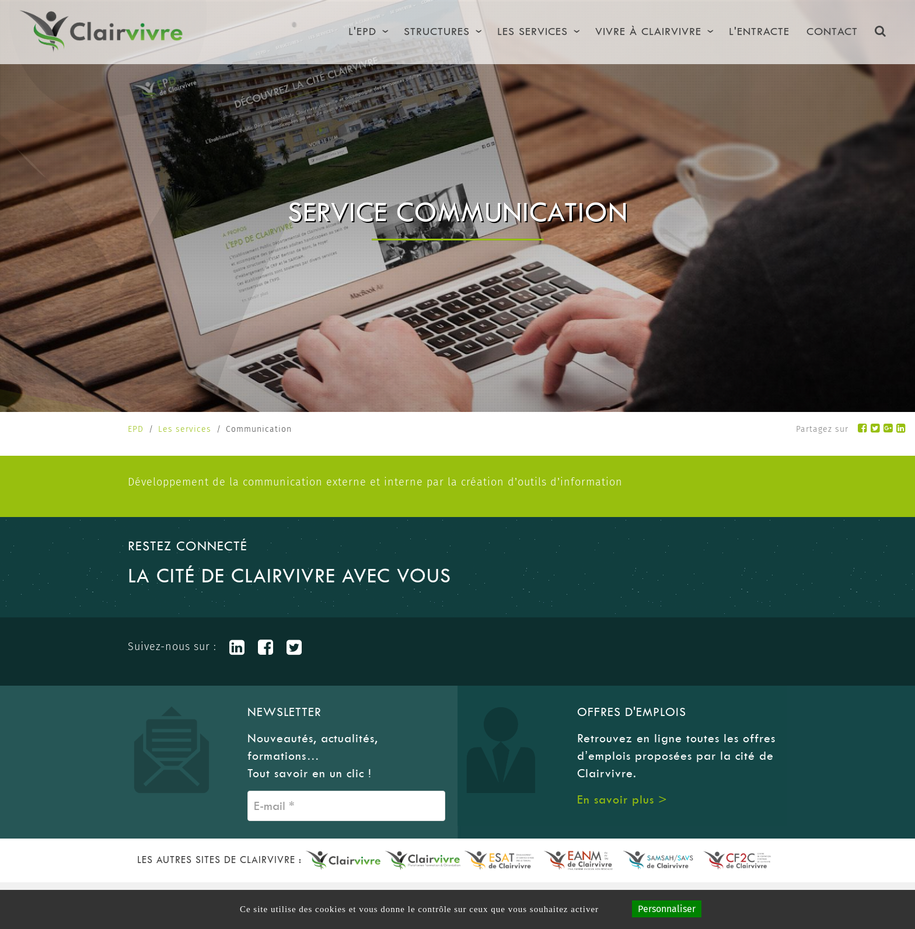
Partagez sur (822, 429)
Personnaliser (667, 908)
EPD (136, 429)
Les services (184, 429)
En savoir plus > (622, 799)
